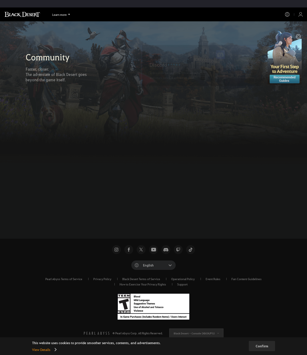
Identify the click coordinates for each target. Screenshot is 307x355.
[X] (140, 202)
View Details (41, 349)
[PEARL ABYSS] (96, 333)
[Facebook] (152, 202)
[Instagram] (176, 202)
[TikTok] (164, 202)
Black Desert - (194, 333)
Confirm (262, 346)
